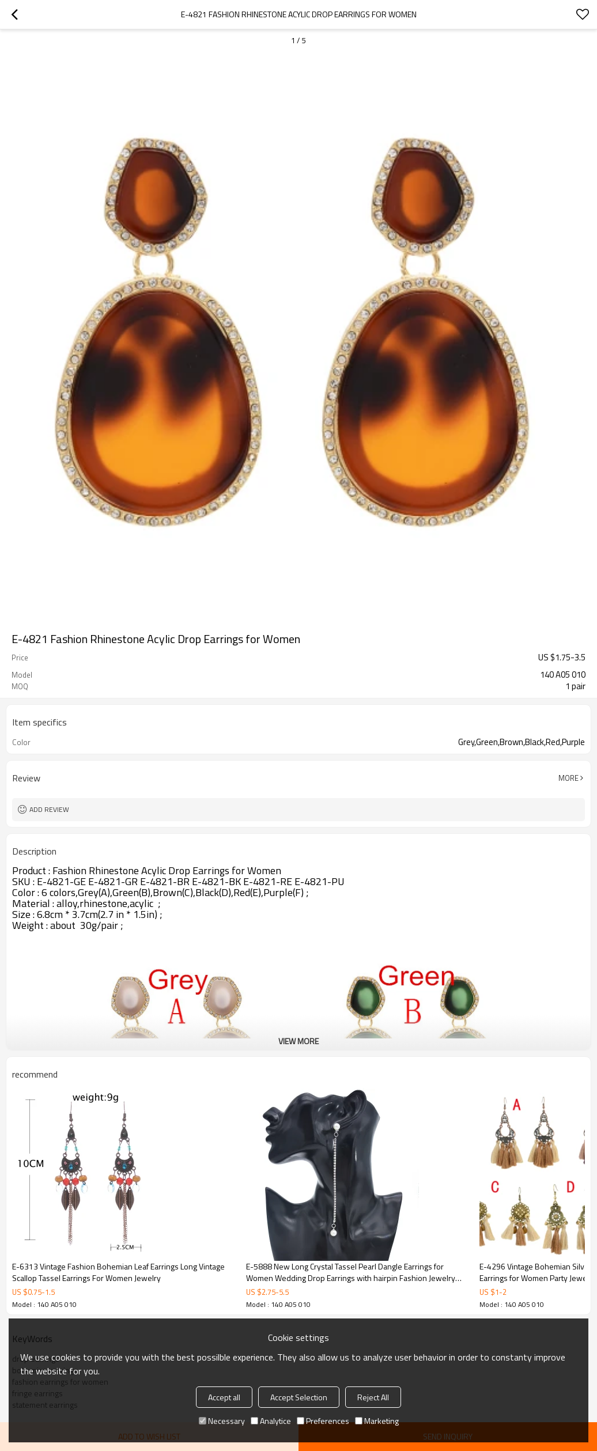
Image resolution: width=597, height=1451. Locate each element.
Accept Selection (298, 1397)
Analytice (271, 1421)
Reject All (373, 1397)
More (568, 778)
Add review (49, 809)
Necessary (222, 1421)
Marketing (377, 1421)
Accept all (224, 1397)
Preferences (323, 1421)
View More (298, 1041)
